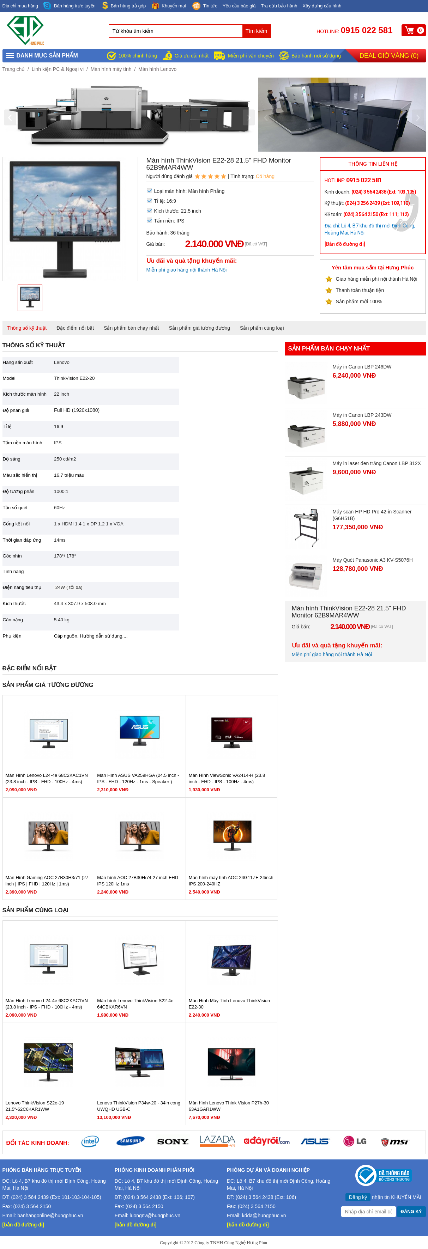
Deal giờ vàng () (389, 55)
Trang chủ (13, 69)
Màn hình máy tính (111, 69)
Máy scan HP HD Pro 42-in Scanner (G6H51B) (372, 515)
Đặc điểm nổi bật (75, 328)
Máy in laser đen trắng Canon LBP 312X (377, 463)
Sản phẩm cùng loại (262, 328)
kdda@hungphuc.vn (264, 1215)
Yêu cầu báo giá (239, 5)
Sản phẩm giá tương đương (199, 328)
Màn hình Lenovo (157, 69)
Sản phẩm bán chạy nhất (131, 328)
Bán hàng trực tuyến (69, 6)
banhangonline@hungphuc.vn (50, 1215)
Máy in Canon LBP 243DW (362, 415)
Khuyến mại (168, 5)
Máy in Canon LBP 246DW (362, 367)
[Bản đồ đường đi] (345, 244)
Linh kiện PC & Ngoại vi (58, 69)
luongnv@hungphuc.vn (155, 1215)
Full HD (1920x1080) (77, 410)
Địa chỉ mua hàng (20, 5)
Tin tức (204, 6)
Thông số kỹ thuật (27, 328)
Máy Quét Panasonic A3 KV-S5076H (373, 560)
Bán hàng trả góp (123, 5)
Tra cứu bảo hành (279, 5)
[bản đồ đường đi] (23, 1224)
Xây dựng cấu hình (322, 5)
